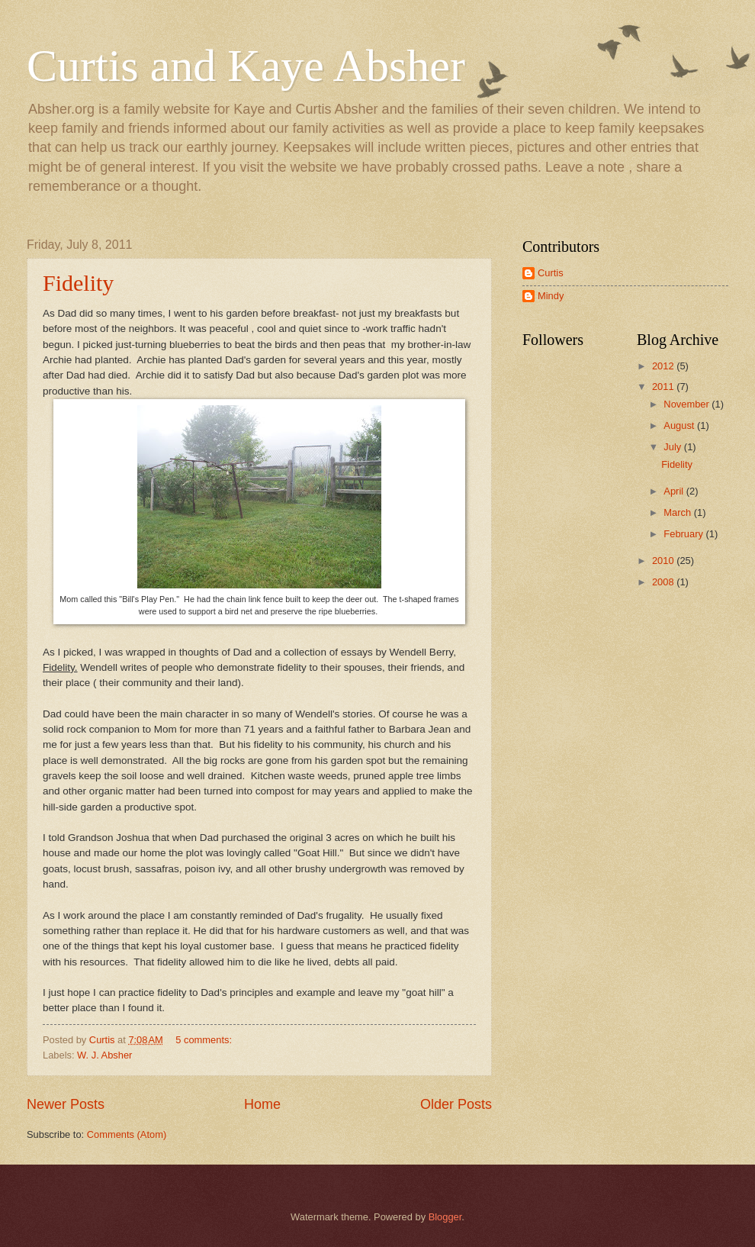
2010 (664, 560)
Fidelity (78, 282)
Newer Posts (65, 1104)
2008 (664, 582)
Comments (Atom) (126, 1134)
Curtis (551, 273)
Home (262, 1104)
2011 (664, 386)
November (687, 404)
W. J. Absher (104, 1055)
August (680, 425)
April (674, 491)
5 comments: (204, 1040)
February (684, 534)
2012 (664, 366)
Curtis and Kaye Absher (246, 65)
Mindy (551, 295)
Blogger (445, 1217)
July (673, 447)
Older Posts (456, 1104)
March (678, 512)
